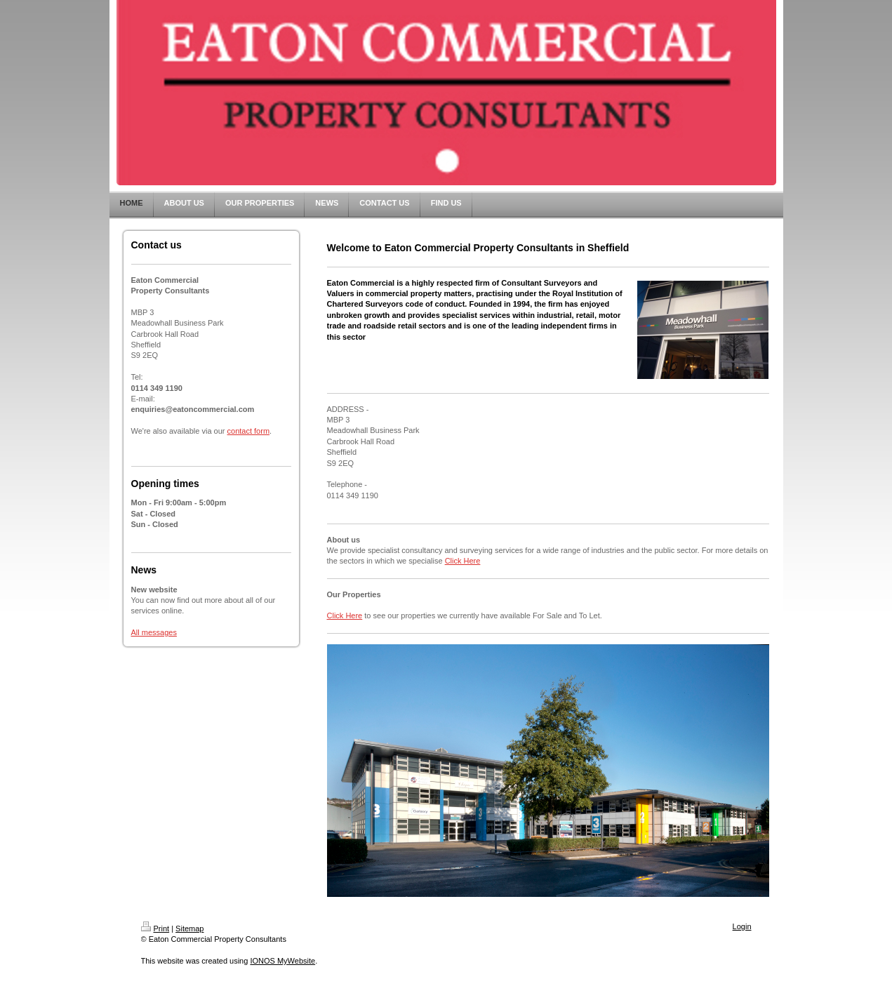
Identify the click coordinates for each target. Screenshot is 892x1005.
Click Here (463, 561)
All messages (154, 632)
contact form (248, 431)
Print (155, 928)
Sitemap (189, 928)
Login (742, 926)
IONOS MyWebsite (282, 961)
